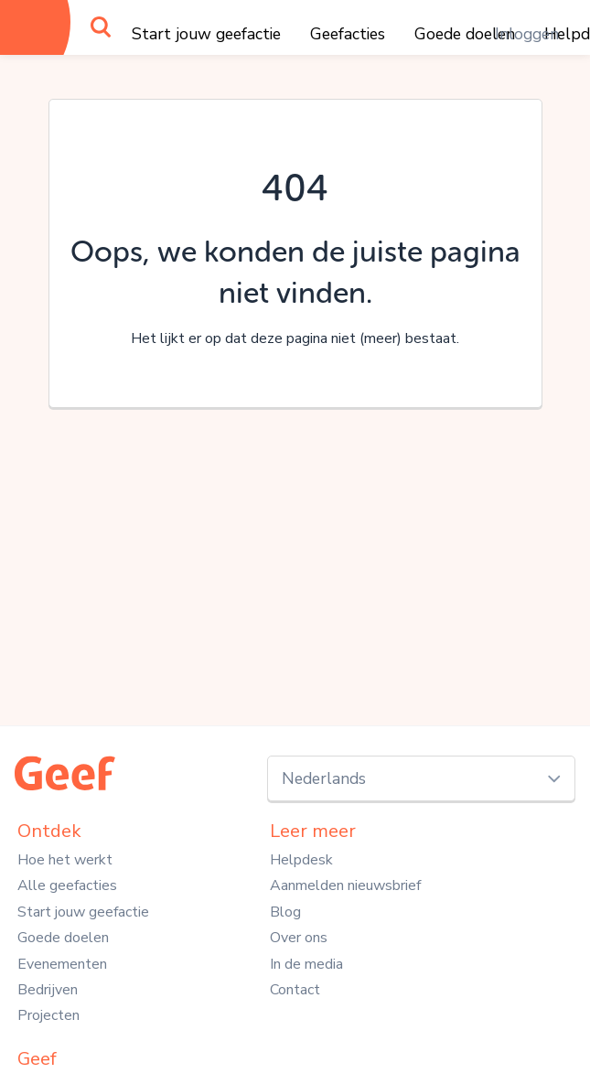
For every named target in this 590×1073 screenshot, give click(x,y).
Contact (295, 990)
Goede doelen (63, 938)
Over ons (298, 938)
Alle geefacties (67, 885)
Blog (285, 912)
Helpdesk (301, 860)
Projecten (48, 1015)
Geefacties (347, 34)
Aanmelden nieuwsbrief (345, 885)
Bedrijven (47, 990)
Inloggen (527, 34)
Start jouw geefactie (206, 34)
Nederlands (324, 778)
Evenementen (62, 964)
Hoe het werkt (65, 860)
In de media (306, 964)
